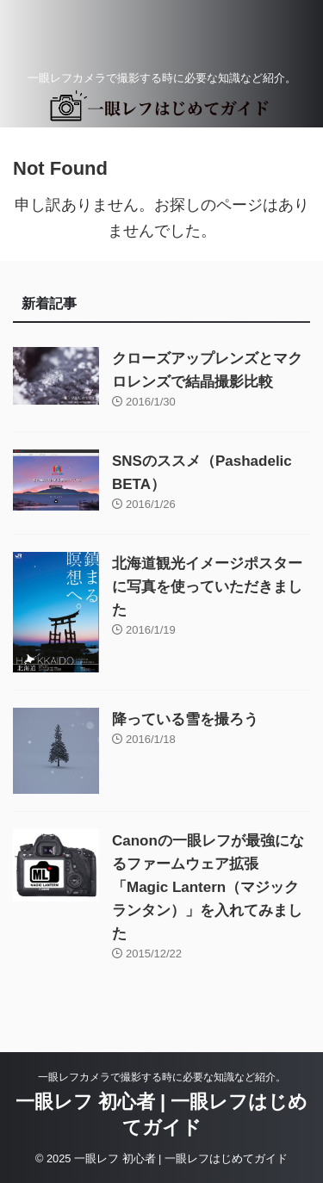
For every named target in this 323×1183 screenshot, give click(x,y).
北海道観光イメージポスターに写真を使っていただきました (207, 586)
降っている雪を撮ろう (185, 719)
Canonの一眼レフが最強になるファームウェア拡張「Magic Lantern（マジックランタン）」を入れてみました (208, 887)
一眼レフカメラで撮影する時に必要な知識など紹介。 (162, 1077)
